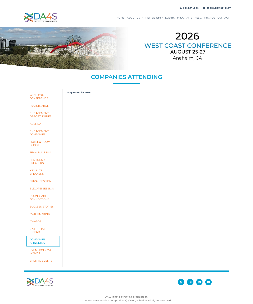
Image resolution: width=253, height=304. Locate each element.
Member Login (189, 8)
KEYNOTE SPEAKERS (37, 172)
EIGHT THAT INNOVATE (37, 230)
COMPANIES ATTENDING (38, 241)
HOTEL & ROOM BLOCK (40, 143)
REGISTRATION (39, 105)
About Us (135, 18)
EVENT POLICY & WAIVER (40, 252)
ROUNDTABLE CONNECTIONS (39, 197)
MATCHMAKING (40, 214)
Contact (223, 17)
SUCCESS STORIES (42, 206)
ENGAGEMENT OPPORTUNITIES (40, 115)
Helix (198, 17)
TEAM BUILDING (40, 152)
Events (170, 17)
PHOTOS (209, 17)
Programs (184, 17)
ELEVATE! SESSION (42, 188)
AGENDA (35, 123)
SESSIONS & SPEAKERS (37, 161)
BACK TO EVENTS (41, 260)
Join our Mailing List (217, 8)
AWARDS (35, 221)
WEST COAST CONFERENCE (39, 97)
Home (120, 17)
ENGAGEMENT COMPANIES (39, 133)
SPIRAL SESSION (40, 181)
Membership (154, 17)
